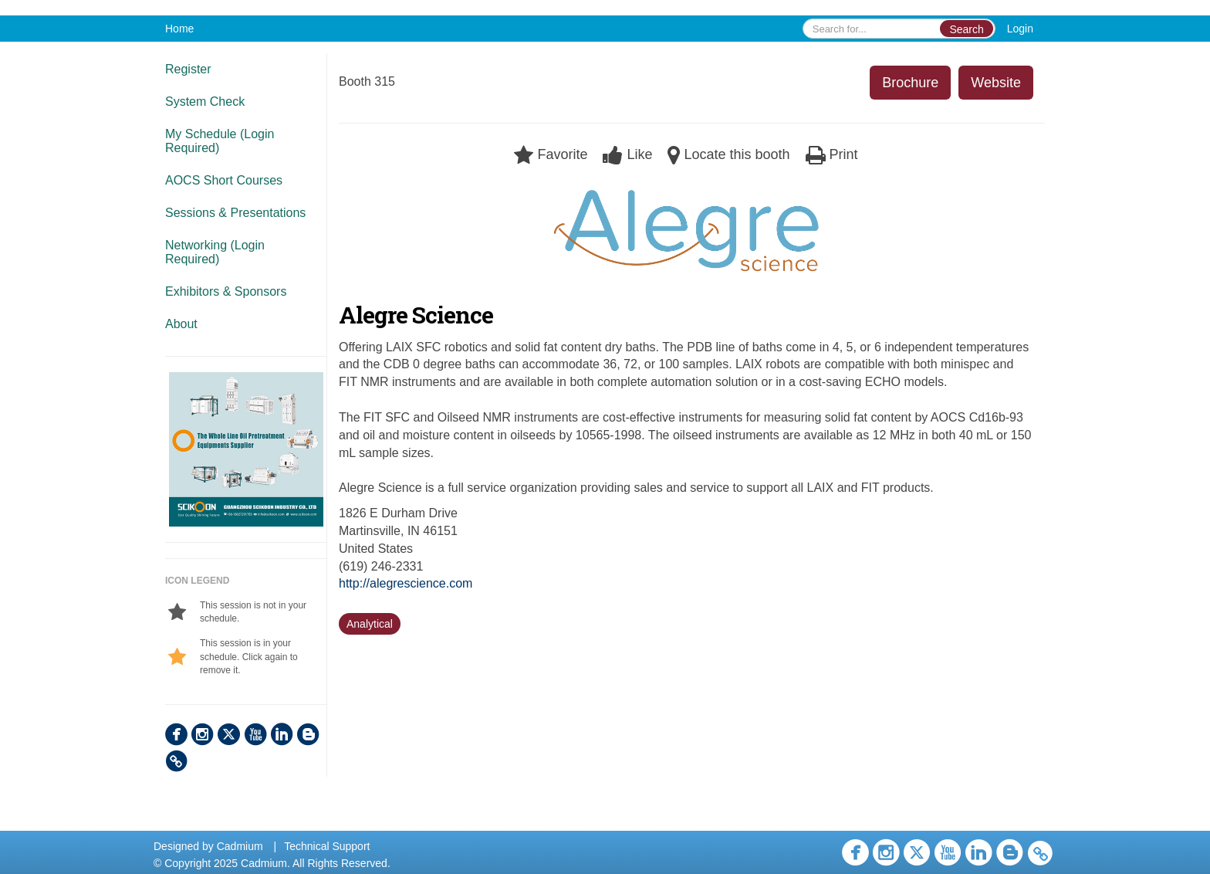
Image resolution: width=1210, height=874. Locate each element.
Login (1020, 28)
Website (996, 82)
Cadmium (240, 846)
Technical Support (327, 846)
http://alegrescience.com (405, 583)
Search (966, 29)
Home (179, 28)
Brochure (910, 82)
